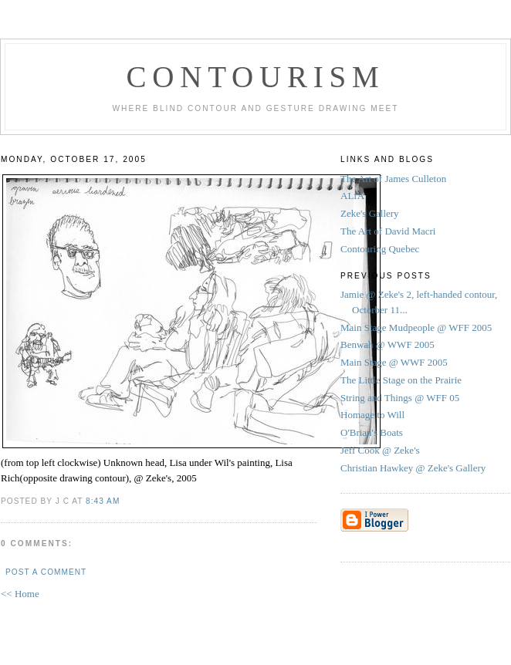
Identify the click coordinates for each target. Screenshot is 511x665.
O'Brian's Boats (371, 432)
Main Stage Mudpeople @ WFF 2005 (416, 327)
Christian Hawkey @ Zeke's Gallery (413, 468)
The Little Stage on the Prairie (401, 380)
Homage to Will (372, 414)
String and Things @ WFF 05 (399, 397)
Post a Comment (45, 572)
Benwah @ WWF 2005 (387, 344)
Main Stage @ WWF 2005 (394, 362)
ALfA (352, 195)
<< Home (20, 593)
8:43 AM (103, 501)
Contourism (255, 76)
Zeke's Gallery (369, 213)
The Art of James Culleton (393, 178)
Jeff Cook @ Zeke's (380, 450)
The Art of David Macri (387, 231)
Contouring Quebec (379, 249)
